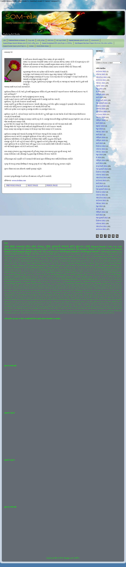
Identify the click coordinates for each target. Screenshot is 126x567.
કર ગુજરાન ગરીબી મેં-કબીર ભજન (15, 290)
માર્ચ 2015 (99, 143)
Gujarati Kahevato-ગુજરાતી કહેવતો (78, 40)
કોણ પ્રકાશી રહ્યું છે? (96, 290)
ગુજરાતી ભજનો (60, 246)
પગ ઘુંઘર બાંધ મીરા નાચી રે (95, 299)
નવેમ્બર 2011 (100, 223)
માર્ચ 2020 (99, 123)
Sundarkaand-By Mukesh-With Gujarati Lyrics (79, 283)
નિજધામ (62, 299)
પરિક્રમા (6, 301)
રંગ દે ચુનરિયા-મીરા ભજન (90, 306)
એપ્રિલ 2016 (100, 137)
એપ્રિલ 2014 (100, 160)
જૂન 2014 (99, 154)
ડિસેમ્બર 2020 (101, 106)
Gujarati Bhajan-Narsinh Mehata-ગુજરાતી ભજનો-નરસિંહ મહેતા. (21, 43)
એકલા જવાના (22, 288)
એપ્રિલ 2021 (100, 94)
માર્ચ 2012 (99, 215)
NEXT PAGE (33, 185)
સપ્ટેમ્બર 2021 (101, 80)
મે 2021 (98, 91)
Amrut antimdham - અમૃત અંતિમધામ (81, 254)
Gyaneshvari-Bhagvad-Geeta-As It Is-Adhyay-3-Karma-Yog (46, 265)
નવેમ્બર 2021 (100, 74)
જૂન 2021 (99, 89)
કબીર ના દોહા (41, 40)
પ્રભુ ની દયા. (42, 301)
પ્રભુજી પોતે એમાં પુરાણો (71, 301)
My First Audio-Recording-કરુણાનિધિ (88, 265)
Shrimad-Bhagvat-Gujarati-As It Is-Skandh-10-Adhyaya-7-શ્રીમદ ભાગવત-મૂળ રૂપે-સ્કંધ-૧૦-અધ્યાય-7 (33, 281)
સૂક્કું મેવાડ (45, 313)
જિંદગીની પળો (26, 295)
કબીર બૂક (80, 288)
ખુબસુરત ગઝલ (14, 292)
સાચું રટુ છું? (87, 310)
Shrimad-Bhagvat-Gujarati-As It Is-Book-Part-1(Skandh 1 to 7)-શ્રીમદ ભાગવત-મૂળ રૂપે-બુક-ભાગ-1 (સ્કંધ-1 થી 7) (60, 267)
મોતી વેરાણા (51, 306)
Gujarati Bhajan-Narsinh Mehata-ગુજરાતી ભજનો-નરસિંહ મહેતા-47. (72, 256)
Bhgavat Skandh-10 (10, 256)
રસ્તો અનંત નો (103, 306)
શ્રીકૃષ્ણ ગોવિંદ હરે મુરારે (58, 310)
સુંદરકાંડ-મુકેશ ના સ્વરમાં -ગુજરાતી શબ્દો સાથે (105, 310)
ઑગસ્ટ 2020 (100, 117)
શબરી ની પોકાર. (8, 310)
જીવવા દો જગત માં (38, 295)
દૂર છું (102, 297)
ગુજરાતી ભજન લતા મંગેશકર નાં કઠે (62, 292)
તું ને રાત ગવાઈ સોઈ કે (56, 297)
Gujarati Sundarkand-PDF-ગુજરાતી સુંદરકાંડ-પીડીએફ (57, 43)
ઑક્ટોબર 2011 (101, 226)
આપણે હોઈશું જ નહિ (76, 286)
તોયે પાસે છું (84, 297)
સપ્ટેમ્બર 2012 (101, 200)
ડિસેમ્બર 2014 (101, 146)
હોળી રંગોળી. (108, 313)
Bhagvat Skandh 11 (114, 254)
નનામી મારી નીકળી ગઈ (39, 299)
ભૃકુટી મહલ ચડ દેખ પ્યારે (44, 304)
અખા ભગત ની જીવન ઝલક (26, 254)
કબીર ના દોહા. (71, 288)
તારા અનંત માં (35, 297)
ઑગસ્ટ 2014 (100, 152)
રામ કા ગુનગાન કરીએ (116, 306)
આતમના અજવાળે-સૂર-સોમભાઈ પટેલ (52, 286)
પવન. (22, 301)
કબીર (40, 251)
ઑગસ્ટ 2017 (100, 132)
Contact (31, 46)
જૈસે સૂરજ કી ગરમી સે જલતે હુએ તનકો (66, 295)
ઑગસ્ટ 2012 (100, 203)
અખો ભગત (50, 40)
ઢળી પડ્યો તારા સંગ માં (23, 297)
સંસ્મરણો (69, 310)
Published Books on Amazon (17, 40)
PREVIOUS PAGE (14, 185)
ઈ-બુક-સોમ (31, 40)
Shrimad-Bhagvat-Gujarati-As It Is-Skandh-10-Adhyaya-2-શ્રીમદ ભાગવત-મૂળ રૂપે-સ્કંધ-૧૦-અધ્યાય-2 (80, 274)
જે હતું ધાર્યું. (49, 295)
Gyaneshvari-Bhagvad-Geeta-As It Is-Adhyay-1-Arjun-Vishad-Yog (87, 263)
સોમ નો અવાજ (55, 313)
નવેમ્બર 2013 (100, 175)
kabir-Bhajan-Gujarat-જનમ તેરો (103, 283)
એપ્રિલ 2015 (100, 140)
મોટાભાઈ (41, 254)
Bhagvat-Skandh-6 (72, 251)
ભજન (115, 246)
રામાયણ (20, 246)
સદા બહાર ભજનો (61, 40)
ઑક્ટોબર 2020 (101, 111)
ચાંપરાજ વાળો (95, 40)
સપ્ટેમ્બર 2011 (101, 229)
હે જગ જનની (86, 313)
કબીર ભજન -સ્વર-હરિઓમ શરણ (95, 288)
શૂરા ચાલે (46, 310)
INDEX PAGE (52, 185)
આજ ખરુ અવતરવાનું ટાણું (33, 286)
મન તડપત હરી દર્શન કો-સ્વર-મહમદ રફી (64, 304)
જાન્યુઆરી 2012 (102, 218)
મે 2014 (98, 157)
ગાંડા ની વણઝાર (25, 292)
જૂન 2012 (99, 206)
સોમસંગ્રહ (105, 249)
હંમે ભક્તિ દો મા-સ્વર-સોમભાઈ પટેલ (70, 313)
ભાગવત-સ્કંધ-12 (18, 304)
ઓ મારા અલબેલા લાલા (46, 288)
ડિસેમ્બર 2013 (101, 172)
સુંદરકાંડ (80, 246)
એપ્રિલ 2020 (100, 120)
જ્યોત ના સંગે (83, 295)
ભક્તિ (118, 301)
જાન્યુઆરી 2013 (102, 189)
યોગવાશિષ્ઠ (50, 254)
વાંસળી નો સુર (71, 308)
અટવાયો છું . (118, 283)
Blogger (67, 558)
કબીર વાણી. (109, 288)
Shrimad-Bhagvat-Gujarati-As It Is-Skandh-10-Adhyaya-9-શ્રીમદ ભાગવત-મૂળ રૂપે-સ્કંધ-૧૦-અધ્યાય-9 (34, 283)
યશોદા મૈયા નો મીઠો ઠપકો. (73, 306)
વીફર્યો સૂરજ (81, 308)
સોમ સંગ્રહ (38, 246)
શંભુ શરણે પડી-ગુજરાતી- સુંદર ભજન (110, 308)
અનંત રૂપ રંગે (10, 286)
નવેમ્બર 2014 (100, 149)
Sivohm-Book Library (42, 46)
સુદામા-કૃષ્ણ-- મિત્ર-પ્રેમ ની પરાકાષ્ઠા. (23, 313)
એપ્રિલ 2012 (100, 212)
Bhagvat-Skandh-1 (25, 251)
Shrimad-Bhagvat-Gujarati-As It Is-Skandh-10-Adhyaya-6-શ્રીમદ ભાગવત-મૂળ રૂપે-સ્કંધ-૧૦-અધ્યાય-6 (90, 279)
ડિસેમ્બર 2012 (101, 192)
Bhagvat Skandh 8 (88, 249)
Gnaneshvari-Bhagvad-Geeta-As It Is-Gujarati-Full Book (34, 256)
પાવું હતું (29, 301)
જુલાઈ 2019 (100, 126)
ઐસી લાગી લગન (33, 288)
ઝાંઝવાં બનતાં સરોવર (114, 295)
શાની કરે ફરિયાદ (31, 310)
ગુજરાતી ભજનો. (79, 292)
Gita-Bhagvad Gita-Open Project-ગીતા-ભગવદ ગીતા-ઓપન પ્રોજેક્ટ (94, 43)
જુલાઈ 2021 (100, 86)
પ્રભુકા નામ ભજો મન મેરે (55, 301)
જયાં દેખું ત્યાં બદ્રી (15, 295)
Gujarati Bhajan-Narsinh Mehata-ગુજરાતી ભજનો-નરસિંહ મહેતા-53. (80, 261)
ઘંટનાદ (109, 292)
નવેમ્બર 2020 (100, 109)
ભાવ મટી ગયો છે (29, 304)
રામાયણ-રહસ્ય (53, 251)
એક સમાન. (12, 288)
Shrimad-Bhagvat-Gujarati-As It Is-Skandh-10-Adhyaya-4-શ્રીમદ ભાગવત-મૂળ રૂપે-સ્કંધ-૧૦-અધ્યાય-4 (84, 276)
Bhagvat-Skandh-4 (12, 249)
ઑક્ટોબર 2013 (101, 177)
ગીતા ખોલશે (47, 292)
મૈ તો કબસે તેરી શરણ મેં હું (38, 306)
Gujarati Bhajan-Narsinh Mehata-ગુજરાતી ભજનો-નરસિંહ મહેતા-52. (40, 261)
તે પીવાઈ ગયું (68, 297)
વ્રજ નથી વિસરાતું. (92, 308)
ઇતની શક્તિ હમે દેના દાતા (113, 286)
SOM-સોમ (21, 17)
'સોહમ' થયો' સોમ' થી (62, 254)
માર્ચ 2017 (99, 134)
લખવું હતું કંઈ (26, 308)
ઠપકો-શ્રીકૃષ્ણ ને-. (9, 297)
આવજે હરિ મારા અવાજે (97, 286)
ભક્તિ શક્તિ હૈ (8, 304)
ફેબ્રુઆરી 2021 (101, 100)
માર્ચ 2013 (99, 183)
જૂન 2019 (99, 129)
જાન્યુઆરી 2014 (102, 169)
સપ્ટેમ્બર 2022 (101, 71)
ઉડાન (5, 288)
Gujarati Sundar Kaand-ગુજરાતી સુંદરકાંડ (14, 46)
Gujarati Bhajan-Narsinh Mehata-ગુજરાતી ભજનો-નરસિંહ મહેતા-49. (36, 258)
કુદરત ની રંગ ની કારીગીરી (49, 290)
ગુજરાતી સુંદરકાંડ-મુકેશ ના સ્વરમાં (95, 292)
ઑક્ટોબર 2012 (101, 198)
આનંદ (67, 286)
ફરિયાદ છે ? (83, 301)
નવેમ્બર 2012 (100, 195)
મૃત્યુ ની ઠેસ (25, 306)
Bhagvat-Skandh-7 (92, 251)
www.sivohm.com (19, 180)
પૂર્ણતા (34, 301)
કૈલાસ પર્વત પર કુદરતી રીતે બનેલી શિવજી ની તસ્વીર (73, 290)
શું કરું (40, 310)
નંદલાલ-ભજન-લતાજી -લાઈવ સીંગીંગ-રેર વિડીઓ (17, 299)
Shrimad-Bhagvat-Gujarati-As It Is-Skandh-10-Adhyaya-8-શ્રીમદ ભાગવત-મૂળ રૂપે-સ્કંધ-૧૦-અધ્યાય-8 (93, 281)
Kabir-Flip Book (70, 265)
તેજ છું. (76, 297)
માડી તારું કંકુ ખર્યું (110, 304)
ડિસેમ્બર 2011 (101, 221)
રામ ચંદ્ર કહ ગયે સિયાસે (13, 308)
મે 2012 (98, 209)
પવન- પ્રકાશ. (15, 301)
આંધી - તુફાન (19, 286)
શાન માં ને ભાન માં (20, 310)
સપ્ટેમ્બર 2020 (101, 114)
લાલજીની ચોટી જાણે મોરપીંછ (41, 308)
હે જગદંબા (95, 313)
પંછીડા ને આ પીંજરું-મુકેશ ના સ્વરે (76, 299)
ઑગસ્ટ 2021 (100, 83)
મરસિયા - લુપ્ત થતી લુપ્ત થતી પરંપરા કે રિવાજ (89, 304)
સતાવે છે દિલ (78, 310)
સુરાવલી (38, 313)
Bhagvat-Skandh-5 (67, 249)
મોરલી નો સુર (60, 306)
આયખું (87, 286)
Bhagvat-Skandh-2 (111, 252)
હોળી (101, 313)
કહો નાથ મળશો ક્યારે (34, 290)
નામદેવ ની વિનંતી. (53, 299)
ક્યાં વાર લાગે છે (109, 290)
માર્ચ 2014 (99, 163)
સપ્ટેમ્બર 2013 (101, 180)
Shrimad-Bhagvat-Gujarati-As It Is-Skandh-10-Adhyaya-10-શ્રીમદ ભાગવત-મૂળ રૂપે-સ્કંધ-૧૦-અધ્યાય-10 (68, 270)
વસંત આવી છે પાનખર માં (58, 308)
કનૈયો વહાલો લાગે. (60, 288)
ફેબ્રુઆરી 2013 (101, 186)
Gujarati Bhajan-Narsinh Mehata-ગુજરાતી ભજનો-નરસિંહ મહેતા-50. (76, 258)
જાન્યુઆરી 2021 (102, 103)
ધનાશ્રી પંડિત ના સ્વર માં (113, 297)
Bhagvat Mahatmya (100, 254)
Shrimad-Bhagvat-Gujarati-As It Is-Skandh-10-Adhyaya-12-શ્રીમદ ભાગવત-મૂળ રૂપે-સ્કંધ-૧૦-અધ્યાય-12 (74, 272)
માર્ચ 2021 (99, 97)
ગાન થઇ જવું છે (37, 292)
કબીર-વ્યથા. (118, 288)
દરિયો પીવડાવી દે (94, 297)
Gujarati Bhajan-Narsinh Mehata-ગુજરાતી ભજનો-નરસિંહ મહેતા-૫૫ (45, 263)
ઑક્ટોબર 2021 (101, 77)
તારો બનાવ (45, 297)
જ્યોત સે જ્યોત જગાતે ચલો (97, 295)
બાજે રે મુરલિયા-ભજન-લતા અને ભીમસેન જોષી (101, 301)
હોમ (4, 40)
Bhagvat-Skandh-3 (99, 246)
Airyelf (48, 558)
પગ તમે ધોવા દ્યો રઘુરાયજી (112, 299)
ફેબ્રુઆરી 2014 (101, 166)
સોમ (6, 246)
